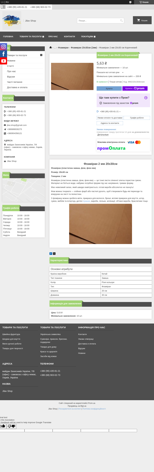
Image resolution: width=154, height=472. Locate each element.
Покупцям (87, 36)
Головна (8, 36)
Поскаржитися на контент (70, 409)
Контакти (69, 36)
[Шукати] (121, 20)
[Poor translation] (11, 426)
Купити (109, 88)
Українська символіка (50, 334)
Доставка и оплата (17, 87)
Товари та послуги (30, 36)
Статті (10, 66)
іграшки (86, 201)
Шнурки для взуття (11, 339)
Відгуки (11, 76)
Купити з (134, 88)
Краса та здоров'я (48, 351)
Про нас (53, 36)
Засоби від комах (48, 356)
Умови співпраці (86, 339)
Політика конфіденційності (94, 409)
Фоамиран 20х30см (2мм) (84, 47)
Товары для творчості (12, 348)
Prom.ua (91, 403)
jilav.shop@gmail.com (17, 125)
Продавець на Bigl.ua (77, 406)
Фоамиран (63, 47)
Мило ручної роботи (11, 344)
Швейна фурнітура (11, 334)
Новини (11, 60)
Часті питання (14, 82)
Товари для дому (48, 347)
